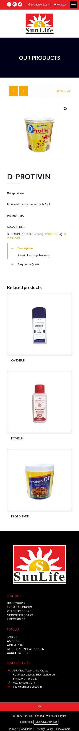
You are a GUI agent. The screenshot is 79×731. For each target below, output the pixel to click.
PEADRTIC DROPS (19, 611)
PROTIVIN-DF (20, 516)
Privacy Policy (44, 729)
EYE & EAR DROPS (19, 607)
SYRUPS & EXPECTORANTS (25, 648)
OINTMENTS (15, 644)
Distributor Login (39, 4)
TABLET (12, 636)
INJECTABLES (16, 619)
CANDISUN (18, 360)
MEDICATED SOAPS (20, 615)
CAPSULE (13, 640)
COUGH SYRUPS (18, 653)
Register (59, 4)
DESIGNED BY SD (46, 721)
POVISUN (17, 438)
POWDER (51, 234)
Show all (63, 91)
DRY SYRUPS (16, 603)
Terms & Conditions (20, 729)
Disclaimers (63, 729)
